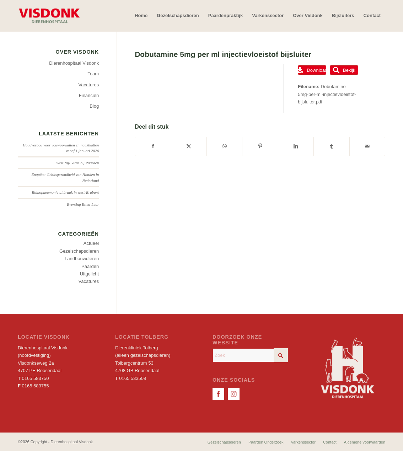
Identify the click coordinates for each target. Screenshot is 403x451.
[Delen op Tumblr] (331, 146)
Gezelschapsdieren (79, 251)
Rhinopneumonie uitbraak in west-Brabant (65, 192)
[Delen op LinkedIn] (295, 146)
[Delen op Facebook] (153, 146)
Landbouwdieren (82, 258)
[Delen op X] (188, 146)
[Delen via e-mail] (367, 146)
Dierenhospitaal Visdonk (74, 63)
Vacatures (89, 84)
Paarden (90, 266)
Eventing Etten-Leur (83, 204)
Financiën (89, 95)
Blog (94, 106)
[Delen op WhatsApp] (224, 146)
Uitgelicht (89, 273)
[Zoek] (250, 355)
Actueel (91, 243)
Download (312, 70)
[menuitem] (141, 15)
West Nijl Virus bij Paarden (77, 163)
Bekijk (344, 70)
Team (93, 73)
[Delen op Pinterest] (260, 146)
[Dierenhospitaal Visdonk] (49, 15)
